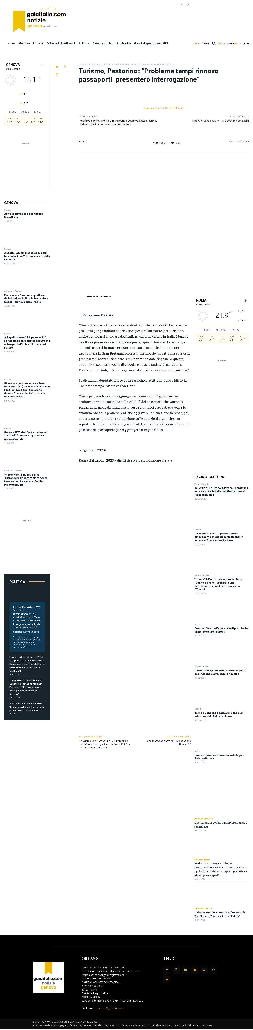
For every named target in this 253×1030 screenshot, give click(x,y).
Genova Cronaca (203, 818)
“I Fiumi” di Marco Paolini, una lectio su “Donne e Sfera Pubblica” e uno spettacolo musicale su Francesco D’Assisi (218, 584)
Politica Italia (202, 859)
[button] (214, 43)
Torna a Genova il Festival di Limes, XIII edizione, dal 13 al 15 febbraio (219, 714)
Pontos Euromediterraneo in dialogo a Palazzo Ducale (219, 756)
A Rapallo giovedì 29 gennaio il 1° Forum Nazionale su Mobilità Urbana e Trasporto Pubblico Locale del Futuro (27, 342)
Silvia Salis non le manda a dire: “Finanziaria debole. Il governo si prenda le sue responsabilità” (26, 707)
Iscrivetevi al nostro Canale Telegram (163, 108)
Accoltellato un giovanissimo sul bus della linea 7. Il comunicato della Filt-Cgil (27, 256)
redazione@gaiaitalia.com (109, 1008)
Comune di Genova (13, 291)
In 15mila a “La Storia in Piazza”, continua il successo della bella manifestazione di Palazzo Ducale (221, 491)
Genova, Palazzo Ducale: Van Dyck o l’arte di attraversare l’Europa (221, 629)
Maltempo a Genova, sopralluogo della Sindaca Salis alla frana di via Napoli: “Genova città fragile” (26, 298)
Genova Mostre (203, 908)
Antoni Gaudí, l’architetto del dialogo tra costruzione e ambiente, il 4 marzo (220, 672)
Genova (7, 210)
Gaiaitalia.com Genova (26, 631)
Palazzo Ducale (201, 484)
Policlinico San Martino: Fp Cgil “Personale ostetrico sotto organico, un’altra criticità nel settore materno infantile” (105, 744)
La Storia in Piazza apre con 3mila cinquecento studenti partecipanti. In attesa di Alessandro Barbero (218, 537)
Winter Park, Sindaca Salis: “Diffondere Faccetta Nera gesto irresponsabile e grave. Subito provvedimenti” (26, 479)
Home (81, 64)
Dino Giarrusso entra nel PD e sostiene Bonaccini (220, 120)
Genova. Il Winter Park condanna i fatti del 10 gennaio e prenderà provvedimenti (25, 435)
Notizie (90, 64)
